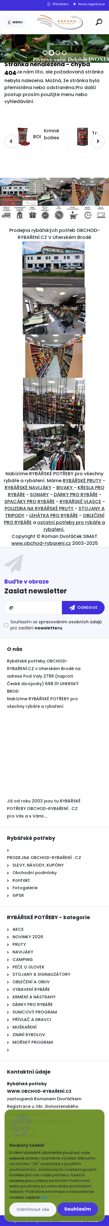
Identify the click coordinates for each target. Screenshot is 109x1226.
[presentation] (11, 141)
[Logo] (60, 22)
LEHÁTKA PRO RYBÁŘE (53, 515)
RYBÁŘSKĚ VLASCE (80, 501)
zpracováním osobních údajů (70, 622)
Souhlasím (77, 1209)
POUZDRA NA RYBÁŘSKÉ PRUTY (40, 508)
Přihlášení (61, 4)
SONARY (39, 494)
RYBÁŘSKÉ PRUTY (82, 480)
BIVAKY (65, 487)
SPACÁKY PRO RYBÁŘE (29, 501)
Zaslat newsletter (35, 591)
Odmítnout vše (33, 1209)
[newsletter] (83, 607)
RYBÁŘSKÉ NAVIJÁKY (28, 487)
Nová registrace (91, 4)
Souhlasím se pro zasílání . (56, 625)
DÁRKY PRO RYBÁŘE (76, 494)
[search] (99, 22)
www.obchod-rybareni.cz (41, 543)
